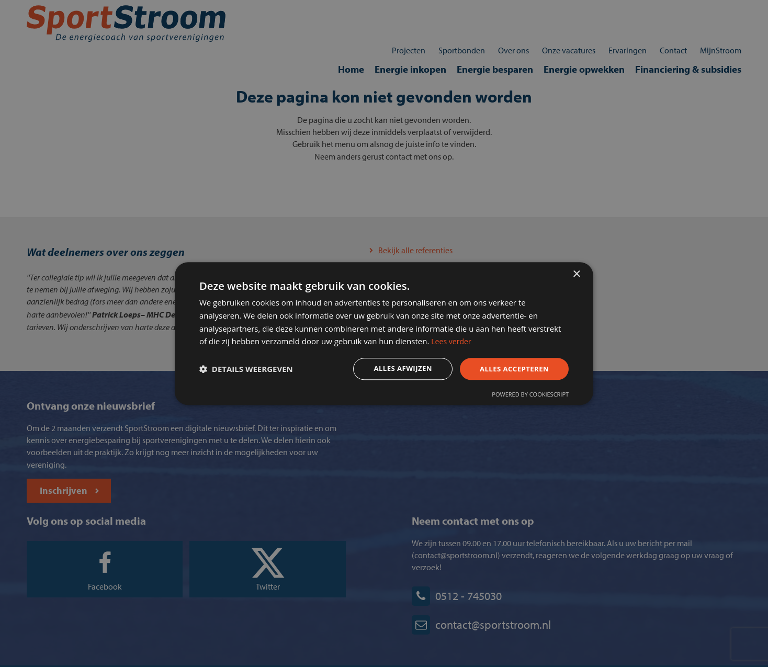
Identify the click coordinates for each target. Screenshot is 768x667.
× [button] (576, 272)
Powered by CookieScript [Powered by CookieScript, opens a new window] (526, 396)
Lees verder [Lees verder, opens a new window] (491, 341)
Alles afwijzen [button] (393, 369)
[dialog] (384, 333)
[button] (250, 370)
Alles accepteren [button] (508, 369)
